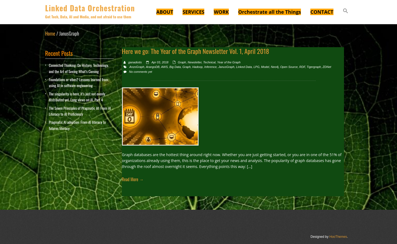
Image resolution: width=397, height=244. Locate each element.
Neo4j (275, 66)
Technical (209, 62)
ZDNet (327, 66)
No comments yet (140, 71)
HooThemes (338, 237)
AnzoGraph (137, 66)
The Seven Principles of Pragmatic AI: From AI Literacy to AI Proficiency (80, 111)
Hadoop (197, 66)
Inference (210, 66)
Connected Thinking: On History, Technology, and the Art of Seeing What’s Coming (79, 68)
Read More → (133, 179)
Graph (182, 62)
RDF (302, 66)
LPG (256, 66)
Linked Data (244, 66)
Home (50, 33)
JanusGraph (226, 66)
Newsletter (194, 62)
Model (265, 66)
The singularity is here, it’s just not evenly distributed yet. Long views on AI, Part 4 (77, 96)
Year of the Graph (229, 62)
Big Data (175, 66)
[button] (345, 11)
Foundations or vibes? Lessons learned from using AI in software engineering (78, 82)
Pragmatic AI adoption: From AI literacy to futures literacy (77, 125)
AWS (164, 66)
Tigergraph (314, 66)
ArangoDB (153, 66)
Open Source (289, 66)
